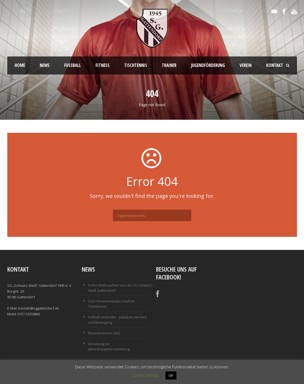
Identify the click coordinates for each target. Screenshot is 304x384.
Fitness (103, 65)
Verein (246, 65)
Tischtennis (135, 65)
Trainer (169, 65)
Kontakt (274, 65)
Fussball (72, 65)
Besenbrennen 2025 (104, 333)
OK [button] (171, 375)
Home (20, 65)
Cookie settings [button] (145, 375)
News (45, 65)
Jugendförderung (208, 65)
